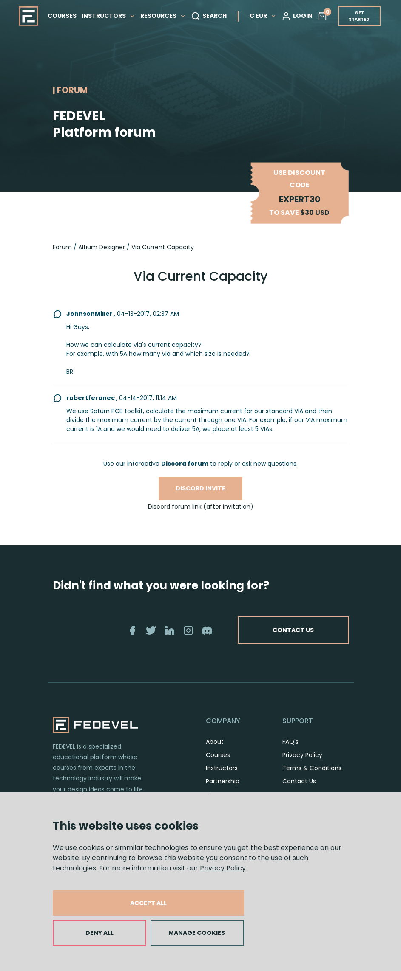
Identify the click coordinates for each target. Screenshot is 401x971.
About (215, 741)
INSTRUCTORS (108, 15)
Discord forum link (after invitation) (200, 506)
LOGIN (297, 16)
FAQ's (290, 741)
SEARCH (209, 16)
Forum (62, 247)
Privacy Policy (223, 868)
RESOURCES (163, 15)
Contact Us (299, 781)
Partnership (222, 781)
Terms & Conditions (311, 768)
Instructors (222, 768)
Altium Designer (101, 247)
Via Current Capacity (162, 247)
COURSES (62, 15)
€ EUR (262, 15)
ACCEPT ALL (148, 903)
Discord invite (200, 488)
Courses (218, 755)
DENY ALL (99, 933)
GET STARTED (359, 16)
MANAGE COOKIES (196, 933)
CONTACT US (293, 630)
